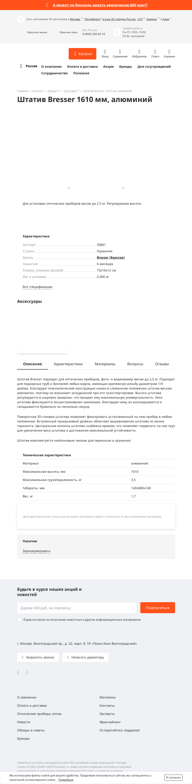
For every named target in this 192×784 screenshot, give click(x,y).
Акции (108, 66)
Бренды (125, 66)
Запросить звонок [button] (39, 658)
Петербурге (92, 19)
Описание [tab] (32, 364)
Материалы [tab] (105, 364)
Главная (22, 91)
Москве (75, 19)
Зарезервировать (37, 551)
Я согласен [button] (173, 777)
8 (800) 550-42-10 (93, 34)
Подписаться (157, 608)
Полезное (81, 73)
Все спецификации (37, 287)
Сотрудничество (54, 73)
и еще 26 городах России (119, 19)
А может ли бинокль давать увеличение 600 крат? (100, 5)
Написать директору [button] (87, 658)
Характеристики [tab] (68, 364)
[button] (32, 32)
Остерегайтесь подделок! (120, 731)
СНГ (140, 19)
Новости (23, 723)
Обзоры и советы (31, 731)
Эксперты (107, 714)
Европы (152, 19)
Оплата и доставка (82, 66)
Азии (166, 19)
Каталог (37, 91)
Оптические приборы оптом (39, 714)
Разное (52, 91)
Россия (31, 66)
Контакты (107, 706)
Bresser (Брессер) (111, 257)
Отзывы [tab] (162, 364)
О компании (51, 66)
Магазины (108, 698)
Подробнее (65, 780)
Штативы (70, 91)
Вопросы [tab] (135, 364)
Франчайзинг (110, 723)
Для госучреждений (154, 66)
